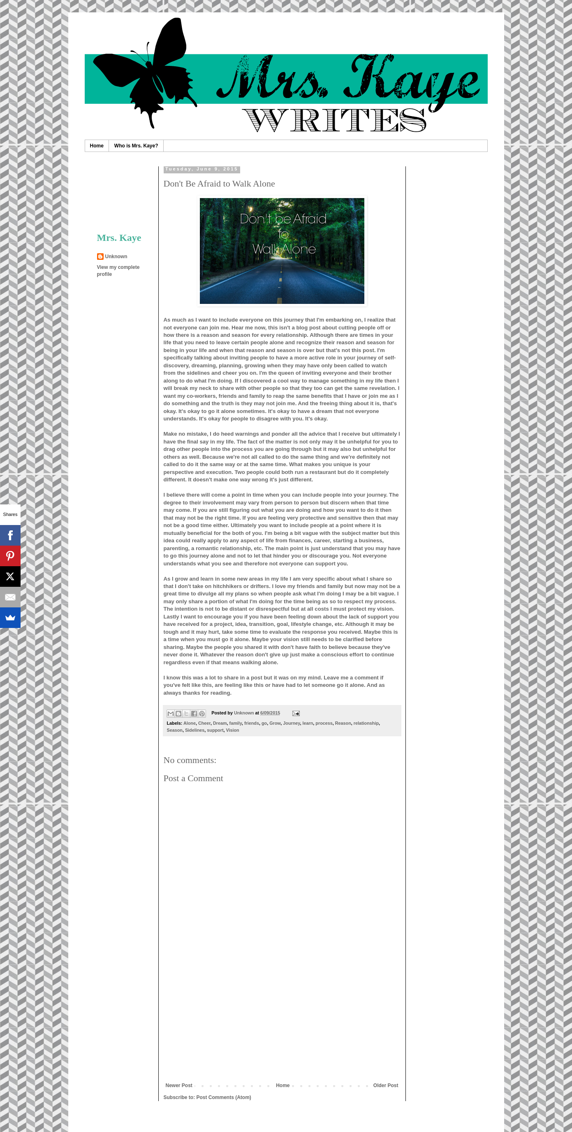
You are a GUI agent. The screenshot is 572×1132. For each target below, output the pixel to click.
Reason (343, 723)
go (264, 723)
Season (175, 730)
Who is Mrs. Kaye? (136, 146)
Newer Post (179, 1085)
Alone (189, 723)
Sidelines (194, 730)
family (235, 723)
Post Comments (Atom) (224, 1097)
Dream (220, 723)
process (323, 723)
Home (97, 146)
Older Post (385, 1085)
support (215, 730)
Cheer (204, 723)
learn (308, 723)
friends (251, 723)
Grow (274, 723)
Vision (232, 730)
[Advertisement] (282, 1020)
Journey (291, 723)
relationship (366, 723)
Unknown (116, 256)
